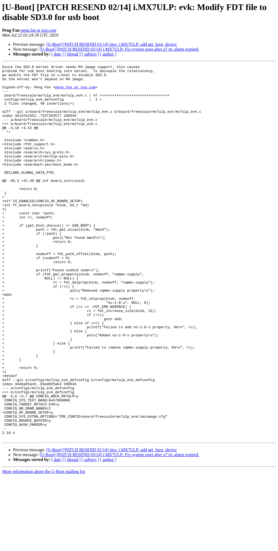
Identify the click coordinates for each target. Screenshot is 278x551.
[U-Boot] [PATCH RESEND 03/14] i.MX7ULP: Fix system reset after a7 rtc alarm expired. (119, 49)
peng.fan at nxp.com (38, 30)
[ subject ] (90, 54)
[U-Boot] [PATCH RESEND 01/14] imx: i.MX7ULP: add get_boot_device (111, 44)
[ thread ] (73, 54)
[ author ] (108, 54)
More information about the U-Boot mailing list (43, 546)
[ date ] (57, 54)
